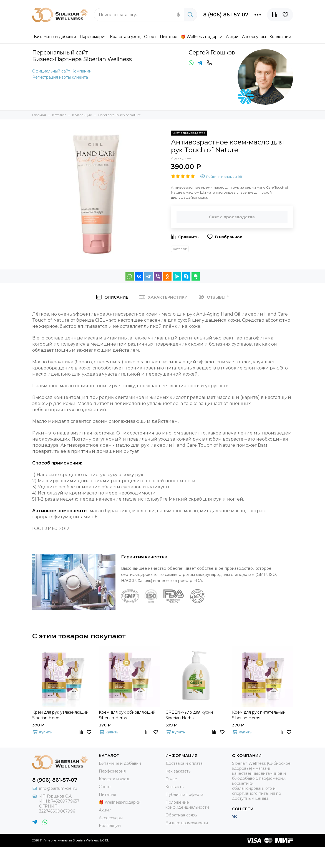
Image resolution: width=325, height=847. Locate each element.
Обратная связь (181, 815)
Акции (105, 810)
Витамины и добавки (120, 763)
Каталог (180, 249)
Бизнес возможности (186, 822)
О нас (171, 778)
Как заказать (177, 771)
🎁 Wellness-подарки (119, 802)
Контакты (174, 786)
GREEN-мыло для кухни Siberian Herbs (189, 715)
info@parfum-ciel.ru (58, 788)
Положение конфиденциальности (187, 805)
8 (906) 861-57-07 (225, 15)
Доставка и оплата (184, 763)
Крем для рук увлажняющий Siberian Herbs (60, 715)
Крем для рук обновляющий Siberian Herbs (127, 715)
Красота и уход (114, 778)
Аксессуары (111, 817)
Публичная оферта (184, 794)
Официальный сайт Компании (62, 71)
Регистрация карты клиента (60, 77)
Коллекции (110, 825)
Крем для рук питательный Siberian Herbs (259, 715)
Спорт (105, 786)
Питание (107, 794)
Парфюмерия (112, 771)
